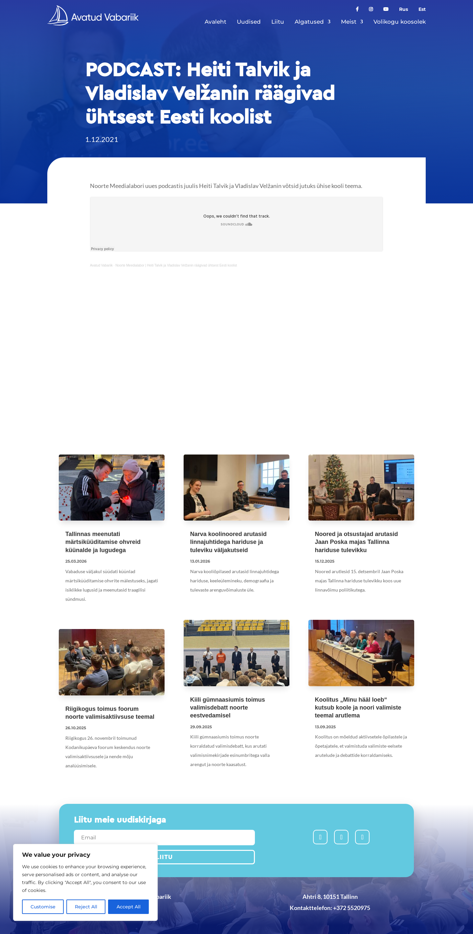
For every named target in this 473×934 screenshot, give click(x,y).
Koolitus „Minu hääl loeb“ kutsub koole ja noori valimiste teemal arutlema (358, 707)
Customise (43, 907)
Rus (403, 9)
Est (422, 9)
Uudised (249, 21)
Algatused (309, 21)
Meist (348, 21)
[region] (85, 882)
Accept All (129, 907)
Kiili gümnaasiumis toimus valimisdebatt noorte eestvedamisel (227, 707)
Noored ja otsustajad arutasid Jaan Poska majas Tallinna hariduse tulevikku (356, 542)
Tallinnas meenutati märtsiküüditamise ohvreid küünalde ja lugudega (103, 542)
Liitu (277, 21)
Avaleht (215, 21)
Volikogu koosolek (399, 21)
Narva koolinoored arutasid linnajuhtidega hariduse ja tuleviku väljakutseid (228, 542)
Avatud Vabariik (101, 265)
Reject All (86, 907)
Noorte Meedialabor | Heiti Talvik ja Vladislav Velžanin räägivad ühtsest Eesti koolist (176, 265)
